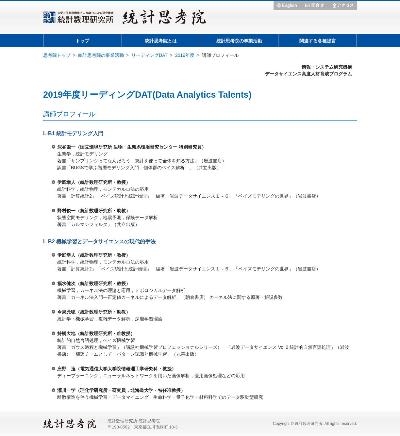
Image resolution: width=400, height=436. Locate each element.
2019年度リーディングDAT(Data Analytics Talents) (147, 95)
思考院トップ (57, 55)
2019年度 (184, 55)
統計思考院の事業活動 (239, 40)
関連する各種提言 (317, 40)
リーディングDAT (149, 55)
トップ (82, 40)
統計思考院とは (161, 40)
